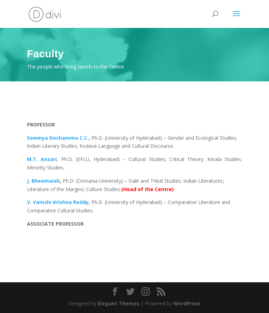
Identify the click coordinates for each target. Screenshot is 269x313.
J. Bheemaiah (43, 180)
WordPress (187, 303)
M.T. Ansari (42, 159)
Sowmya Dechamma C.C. (58, 137)
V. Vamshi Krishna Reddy (58, 202)
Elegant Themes (118, 303)
